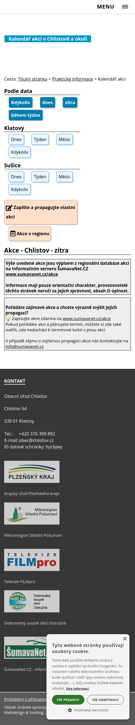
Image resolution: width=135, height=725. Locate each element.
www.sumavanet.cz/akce (87, 318)
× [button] (125, 639)
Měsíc (65, 139)
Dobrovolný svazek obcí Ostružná (35, 623)
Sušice (12, 165)
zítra (70, 102)
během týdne (25, 115)
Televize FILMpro (19, 581)
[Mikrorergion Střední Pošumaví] (31, 523)
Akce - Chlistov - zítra (36, 250)
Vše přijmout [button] (68, 700)
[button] (88, 709)
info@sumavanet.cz (25, 346)
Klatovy (14, 128)
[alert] (87, 676)
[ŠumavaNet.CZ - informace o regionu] (31, 657)
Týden (40, 139)
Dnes (16, 139)
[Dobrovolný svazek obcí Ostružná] (31, 611)
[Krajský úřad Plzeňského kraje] (31, 481)
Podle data (18, 91)
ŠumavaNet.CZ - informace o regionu (38, 669)
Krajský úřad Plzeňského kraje (31, 493)
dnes (47, 102)
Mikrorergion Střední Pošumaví (33, 535)
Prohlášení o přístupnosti (27, 699)
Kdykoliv (20, 102)
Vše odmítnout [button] (105, 700)
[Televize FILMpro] (31, 570)
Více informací (77, 688)
